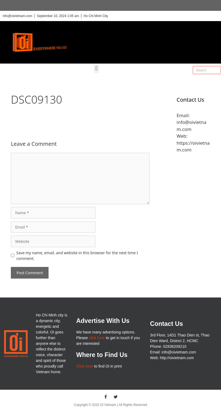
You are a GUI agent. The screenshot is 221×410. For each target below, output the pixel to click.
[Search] (217, 70)
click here (97, 338)
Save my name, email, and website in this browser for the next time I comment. (77, 255)
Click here (84, 366)
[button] (96, 68)
